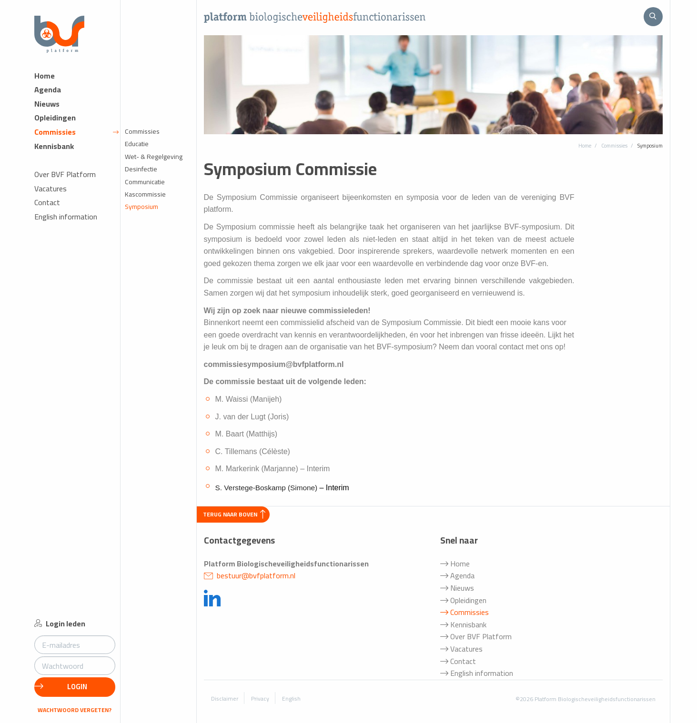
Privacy (260, 698)
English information (65, 223)
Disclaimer (224, 698)
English (291, 698)
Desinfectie (141, 175)
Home (44, 82)
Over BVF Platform (65, 181)
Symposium (141, 213)
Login (60, 686)
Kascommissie (145, 201)
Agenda (47, 96)
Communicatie (145, 188)
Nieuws (47, 111)
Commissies (76, 139)
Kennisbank (54, 152)
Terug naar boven (234, 514)
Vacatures (50, 195)
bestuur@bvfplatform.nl (249, 575)
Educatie (137, 150)
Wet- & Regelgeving (153, 163)
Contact (47, 209)
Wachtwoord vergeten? (74, 709)
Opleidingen (55, 124)
